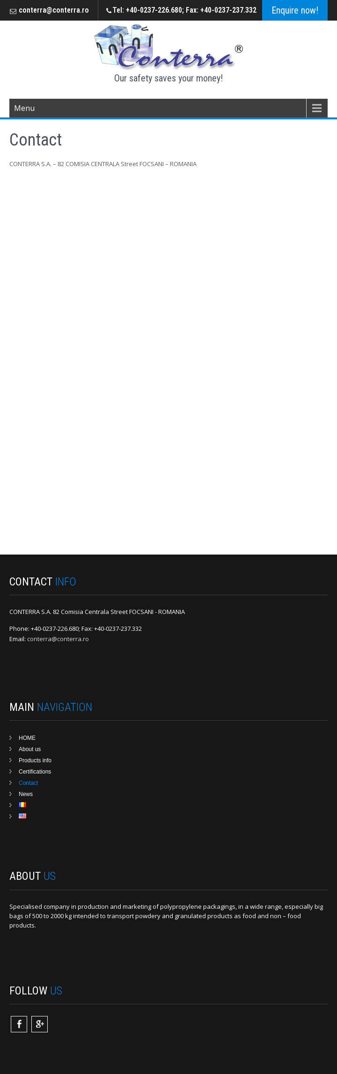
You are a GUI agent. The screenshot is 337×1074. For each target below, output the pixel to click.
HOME (27, 738)
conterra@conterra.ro (54, 10)
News (26, 794)
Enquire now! (294, 10)
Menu (24, 108)
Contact (28, 783)
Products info (35, 760)
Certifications (35, 771)
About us (30, 749)
